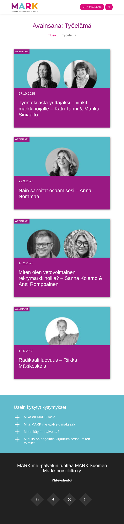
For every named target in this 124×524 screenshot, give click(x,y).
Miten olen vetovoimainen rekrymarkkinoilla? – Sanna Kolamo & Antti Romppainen (60, 278)
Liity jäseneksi (92, 7)
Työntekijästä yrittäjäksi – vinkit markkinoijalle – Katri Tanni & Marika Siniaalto (59, 108)
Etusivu (53, 35)
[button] (62, 417)
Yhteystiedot (62, 480)
